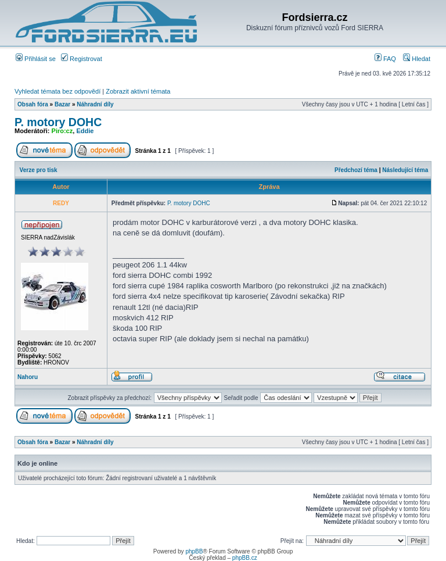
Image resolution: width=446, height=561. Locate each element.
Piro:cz (62, 130)
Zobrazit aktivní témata (138, 91)
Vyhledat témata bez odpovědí (57, 91)
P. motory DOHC (58, 122)
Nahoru (27, 377)
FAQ (385, 58)
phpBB (194, 551)
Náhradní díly (95, 104)
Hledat (416, 58)
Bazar (62, 104)
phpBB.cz (244, 558)
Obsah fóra (32, 104)
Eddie (84, 130)
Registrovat (81, 58)
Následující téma (405, 170)
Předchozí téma (355, 170)
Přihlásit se (36, 58)
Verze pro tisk (38, 170)
